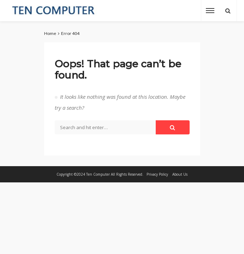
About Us (180, 174)
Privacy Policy (157, 174)
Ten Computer (98, 174)
